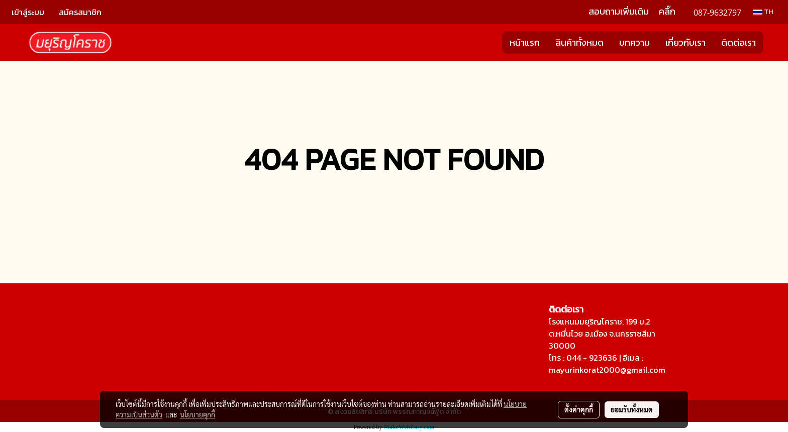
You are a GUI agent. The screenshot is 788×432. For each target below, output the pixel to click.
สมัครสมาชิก (80, 12)
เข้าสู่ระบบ (28, 12)
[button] (772, 43)
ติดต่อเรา (738, 42)
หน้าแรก (525, 42)
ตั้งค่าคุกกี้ (578, 409)
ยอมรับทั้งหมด (632, 409)
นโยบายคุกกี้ (197, 414)
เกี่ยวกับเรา (685, 42)
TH (763, 12)
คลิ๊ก (667, 11)
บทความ (634, 42)
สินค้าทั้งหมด (579, 42)
